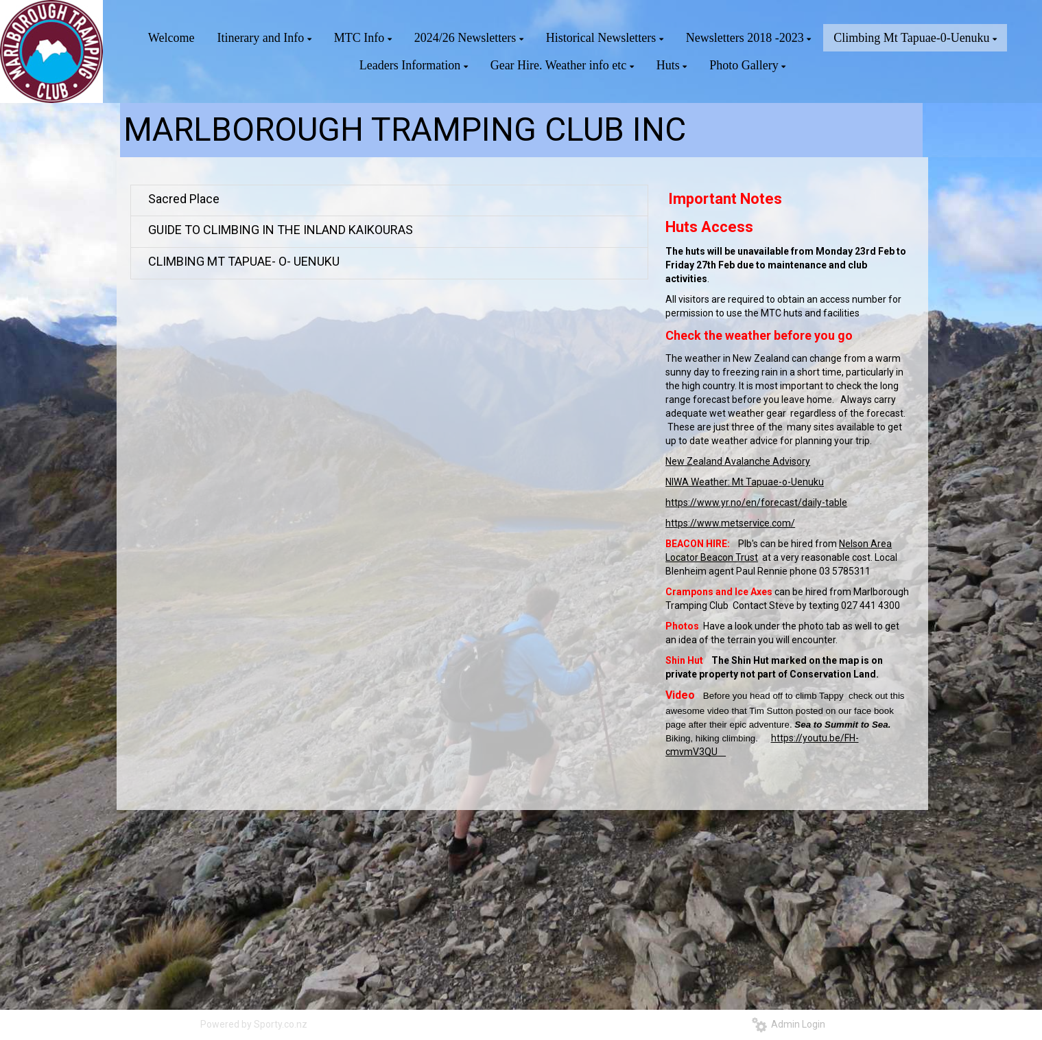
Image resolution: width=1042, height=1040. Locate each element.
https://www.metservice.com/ (730, 523)
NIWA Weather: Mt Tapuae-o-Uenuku (744, 481)
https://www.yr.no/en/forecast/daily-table (756, 502)
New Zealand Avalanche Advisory (737, 461)
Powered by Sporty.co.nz (253, 1024)
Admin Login (788, 1024)
